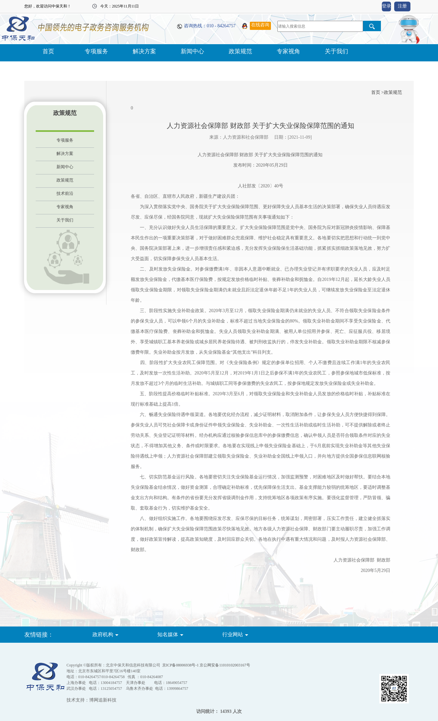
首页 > (377, 92)
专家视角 (288, 51)
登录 (386, 6)
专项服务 (96, 51)
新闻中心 (192, 51)
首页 (48, 51)
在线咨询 (260, 24)
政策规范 (240, 51)
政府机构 (102, 634)
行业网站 (232, 634)
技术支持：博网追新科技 (91, 700)
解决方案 (144, 51)
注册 (402, 6)
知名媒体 (167, 634)
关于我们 (336, 51)
